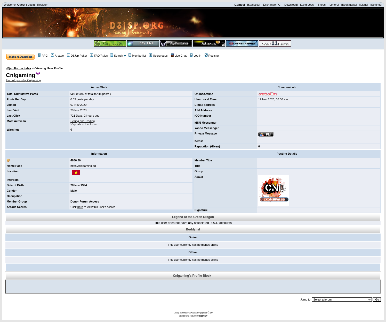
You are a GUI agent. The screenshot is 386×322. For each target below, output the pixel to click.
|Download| (291, 4)
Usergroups (158, 55)
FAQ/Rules (99, 55)
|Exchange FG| (271, 4)
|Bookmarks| (349, 4)
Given (215, 146)
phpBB (203, 312)
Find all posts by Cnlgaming (23, 80)
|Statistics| (253, 4)
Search (116, 55)
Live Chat (179, 55)
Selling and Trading (82, 121)
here (80, 206)
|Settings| (376, 4)
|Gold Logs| (307, 4)
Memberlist (137, 55)
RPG (43, 55)
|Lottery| (334, 4)
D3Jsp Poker (77, 55)
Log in (195, 55)
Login (31, 4)
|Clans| (363, 4)
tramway (203, 315)
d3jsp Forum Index (18, 68)
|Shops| (321, 4)
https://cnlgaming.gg (83, 165)
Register (42, 4)
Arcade (57, 55)
